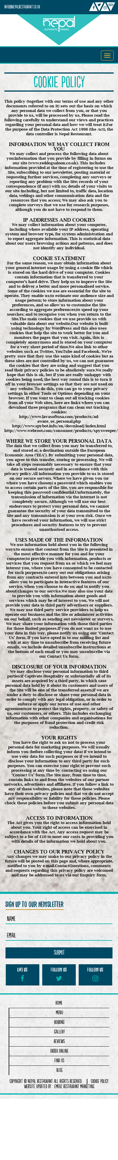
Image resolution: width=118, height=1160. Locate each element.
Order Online (59, 1051)
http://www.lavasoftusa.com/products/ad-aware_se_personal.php (59, 419)
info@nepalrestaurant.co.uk (22, 7)
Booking (59, 1022)
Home (59, 1003)
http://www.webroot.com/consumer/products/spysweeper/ (61, 430)
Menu (59, 1013)
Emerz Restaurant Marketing (74, 1086)
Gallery (59, 1032)
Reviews (59, 1041)
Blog (59, 1070)
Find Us (59, 1061)
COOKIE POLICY (99, 1081)
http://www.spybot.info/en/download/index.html (59, 426)
